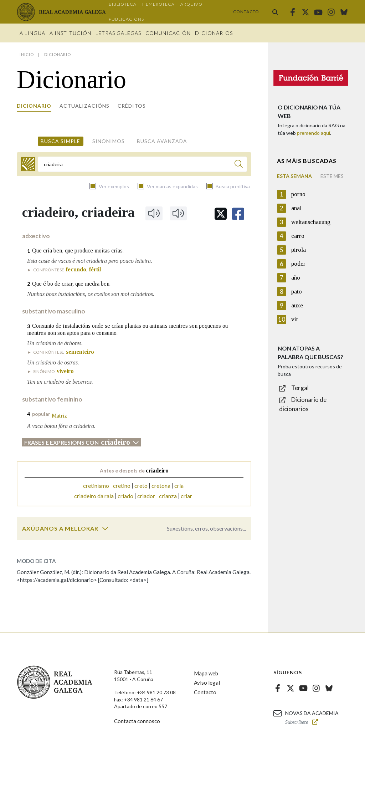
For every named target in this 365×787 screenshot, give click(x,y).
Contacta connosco (137, 721)
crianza (168, 495)
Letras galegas (118, 33)
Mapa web (206, 673)
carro (297, 235)
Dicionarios (214, 33)
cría (179, 485)
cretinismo (96, 485)
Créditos (132, 106)
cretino (121, 485)
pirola (298, 249)
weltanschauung (310, 222)
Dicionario (34, 106)
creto (141, 485)
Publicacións (126, 19)
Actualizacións (84, 106)
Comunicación (168, 33)
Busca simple (60, 141)
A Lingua (32, 33)
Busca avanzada (162, 141)
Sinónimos (108, 141)
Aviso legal (207, 682)
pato (296, 291)
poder (298, 263)
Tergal (300, 388)
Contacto (246, 11)
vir (294, 319)
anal (296, 208)
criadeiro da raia (94, 495)
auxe (297, 305)
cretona (160, 485)
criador (146, 495)
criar (186, 495)
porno (298, 194)
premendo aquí (313, 133)
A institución (70, 33)
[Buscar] (239, 165)
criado (125, 495)
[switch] (105, 528)
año (295, 277)
